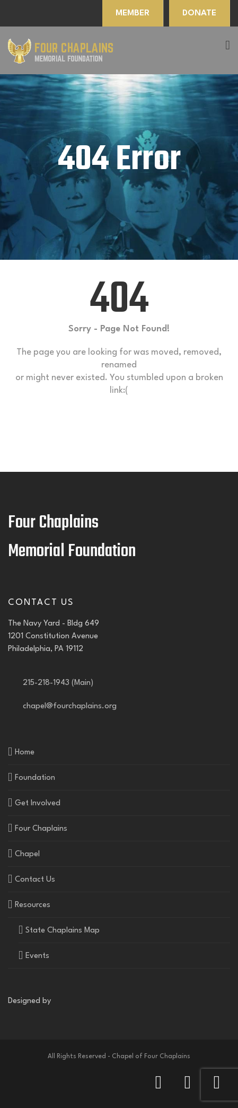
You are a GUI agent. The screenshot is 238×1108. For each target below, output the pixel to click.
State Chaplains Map (62, 931)
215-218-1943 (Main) (56, 683)
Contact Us (35, 880)
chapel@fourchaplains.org (68, 706)
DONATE (199, 13)
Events (37, 956)
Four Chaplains (41, 829)
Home (24, 753)
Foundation (35, 778)
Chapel (27, 854)
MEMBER (132, 13)
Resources (32, 905)
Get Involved (37, 803)
